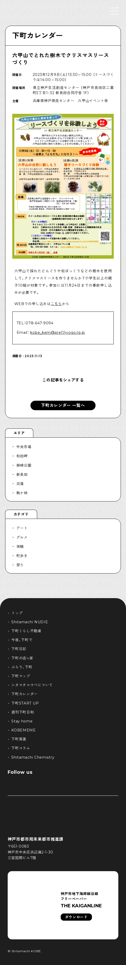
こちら (56, 303)
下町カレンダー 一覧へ (63, 405)
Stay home (22, 721)
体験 (20, 546)
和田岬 (22, 456)
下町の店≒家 (22, 658)
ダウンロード (76, 917)
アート (22, 528)
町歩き (22, 556)
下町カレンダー (37, 35)
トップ (17, 613)
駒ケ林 (22, 493)
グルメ (22, 537)
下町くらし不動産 (26, 631)
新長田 (22, 474)
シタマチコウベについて (32, 685)
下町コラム (20, 748)
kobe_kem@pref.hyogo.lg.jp (57, 332)
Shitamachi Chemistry (32, 757)
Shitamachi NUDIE (29, 622)
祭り (20, 565)
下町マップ (20, 676)
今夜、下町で (21, 640)
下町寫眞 (18, 739)
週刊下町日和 (22, 712)
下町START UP (25, 703)
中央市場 (24, 447)
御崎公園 (24, 465)
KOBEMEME (23, 730)
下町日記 (18, 649)
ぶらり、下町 (21, 667)
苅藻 (20, 483)
